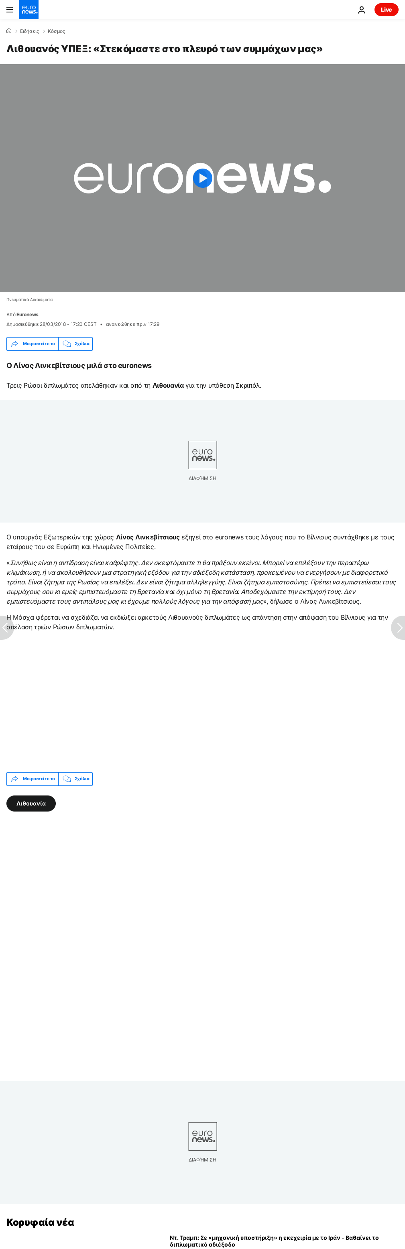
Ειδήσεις (29, 31)
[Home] (8, 31)
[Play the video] (202, 178)
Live (386, 9)
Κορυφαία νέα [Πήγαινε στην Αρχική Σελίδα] (40, 1222)
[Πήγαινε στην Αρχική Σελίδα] (29, 9)
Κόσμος (56, 31)
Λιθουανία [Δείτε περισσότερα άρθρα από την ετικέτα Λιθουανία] (31, 802)
